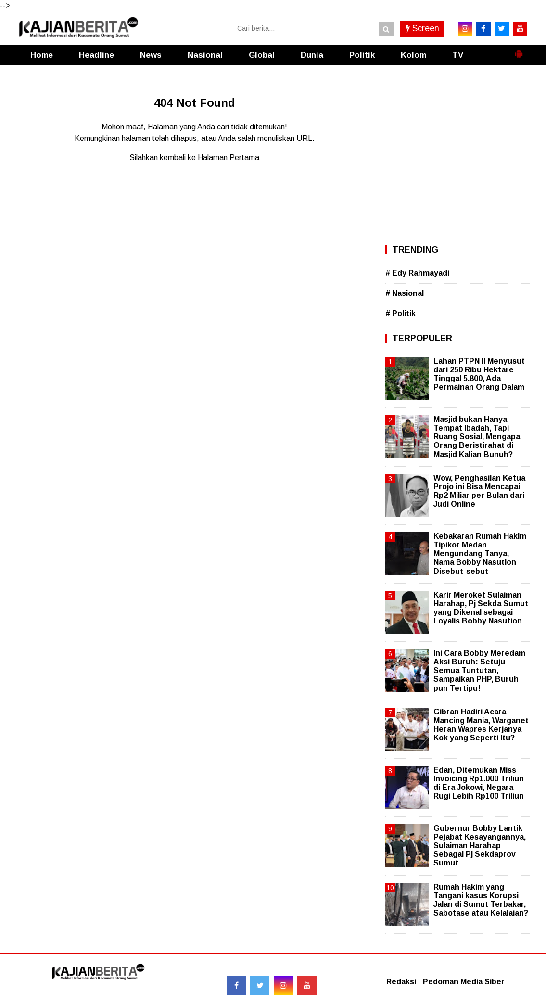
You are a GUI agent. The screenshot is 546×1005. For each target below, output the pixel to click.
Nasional (205, 55)
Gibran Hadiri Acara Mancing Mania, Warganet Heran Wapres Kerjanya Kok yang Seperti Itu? (481, 725)
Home (41, 55)
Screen (422, 28)
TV (457, 55)
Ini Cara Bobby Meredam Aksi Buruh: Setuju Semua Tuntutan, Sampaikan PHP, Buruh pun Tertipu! (479, 670)
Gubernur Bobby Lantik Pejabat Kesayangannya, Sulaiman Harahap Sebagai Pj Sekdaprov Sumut (479, 845)
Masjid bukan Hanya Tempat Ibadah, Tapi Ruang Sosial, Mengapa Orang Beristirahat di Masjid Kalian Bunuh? (476, 436)
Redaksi (401, 982)
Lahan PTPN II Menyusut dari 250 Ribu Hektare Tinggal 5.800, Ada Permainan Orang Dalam (479, 374)
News (151, 55)
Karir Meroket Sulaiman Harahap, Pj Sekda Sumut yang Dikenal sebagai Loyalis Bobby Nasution (480, 608)
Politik (362, 55)
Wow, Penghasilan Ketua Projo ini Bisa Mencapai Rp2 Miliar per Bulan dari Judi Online (479, 491)
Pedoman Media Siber (464, 982)
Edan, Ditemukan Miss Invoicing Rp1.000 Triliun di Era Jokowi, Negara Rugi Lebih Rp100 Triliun (478, 783)
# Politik (400, 313)
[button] (518, 50)
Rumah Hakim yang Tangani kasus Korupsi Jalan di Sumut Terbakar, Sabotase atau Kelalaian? (480, 900)
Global (262, 55)
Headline (96, 55)
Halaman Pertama (228, 157)
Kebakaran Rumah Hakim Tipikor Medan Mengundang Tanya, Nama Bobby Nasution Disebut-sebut (479, 553)
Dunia (312, 55)
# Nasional (404, 293)
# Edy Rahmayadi (417, 273)
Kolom (413, 55)
